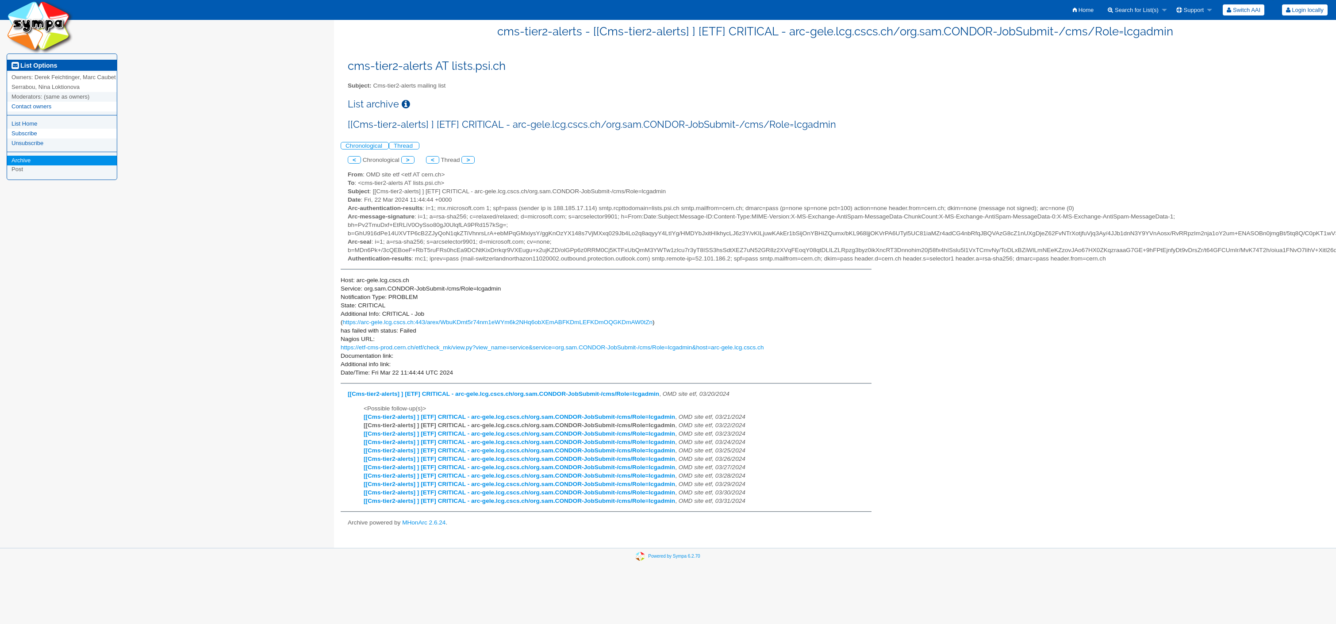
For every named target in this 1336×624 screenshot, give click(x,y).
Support (1190, 10)
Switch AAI (1243, 10)
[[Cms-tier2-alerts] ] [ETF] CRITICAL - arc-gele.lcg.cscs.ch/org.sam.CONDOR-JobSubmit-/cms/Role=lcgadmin (503, 393)
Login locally (1305, 10)
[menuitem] (1083, 10)
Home (1083, 10)
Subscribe (24, 133)
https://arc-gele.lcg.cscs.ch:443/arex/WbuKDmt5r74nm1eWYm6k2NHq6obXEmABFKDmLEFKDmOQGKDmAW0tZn (498, 322)
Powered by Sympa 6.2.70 (674, 555)
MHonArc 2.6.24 (423, 522)
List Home (25, 123)
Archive (21, 160)
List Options (34, 65)
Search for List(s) (1133, 10)
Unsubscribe (27, 143)
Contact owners (31, 106)
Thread (404, 145)
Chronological (365, 145)
